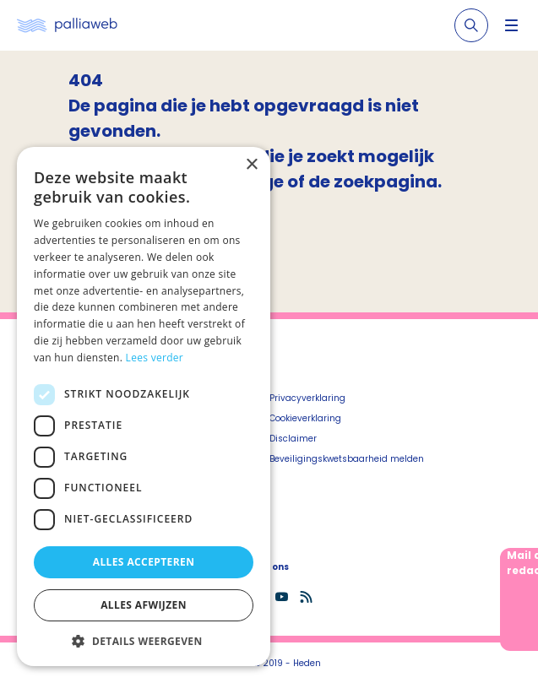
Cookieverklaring (305, 418)
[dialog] (143, 406)
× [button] (251, 165)
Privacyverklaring (307, 398)
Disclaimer (293, 438)
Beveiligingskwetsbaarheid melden (346, 459)
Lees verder (155, 357)
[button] (143, 640)
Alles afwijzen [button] (144, 605)
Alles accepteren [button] (144, 562)
